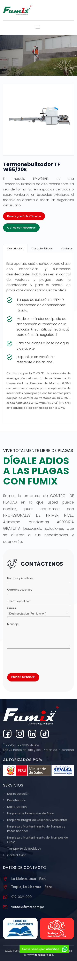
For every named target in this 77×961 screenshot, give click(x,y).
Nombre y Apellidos (20, 578)
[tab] (15, 248)
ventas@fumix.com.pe (27, 907)
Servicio (11, 608)
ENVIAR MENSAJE (23, 677)
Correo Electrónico (19, 590)
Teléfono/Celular (18, 601)
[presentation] (38, 660)
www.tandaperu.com (41, 954)
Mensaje (13, 624)
